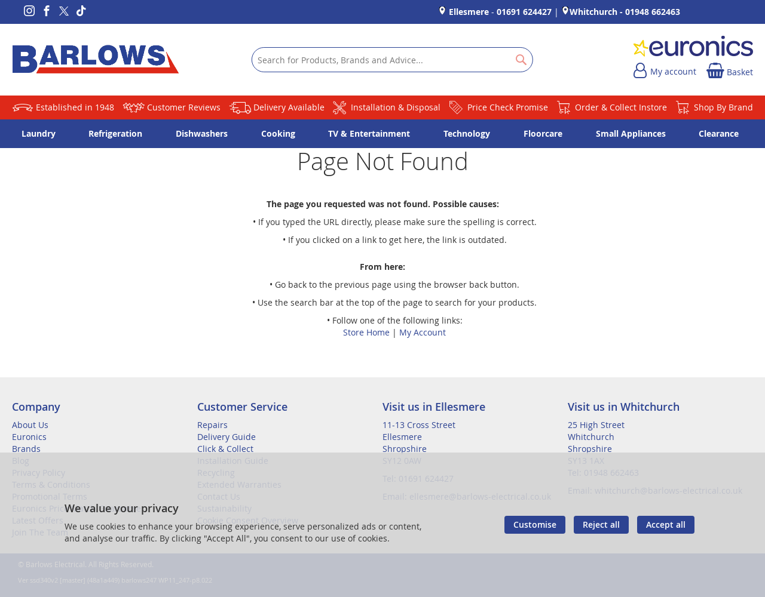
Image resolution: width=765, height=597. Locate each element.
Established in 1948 (75, 107)
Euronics (29, 436)
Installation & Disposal (395, 107)
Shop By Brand (723, 107)
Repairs (212, 424)
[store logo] (95, 60)
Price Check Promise (507, 107)
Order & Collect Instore (621, 107)
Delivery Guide (226, 436)
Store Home (366, 332)
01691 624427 (524, 11)
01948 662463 (652, 11)
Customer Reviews (184, 107)
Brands (26, 448)
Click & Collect (225, 448)
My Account (422, 332)
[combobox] (392, 59)
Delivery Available (289, 107)
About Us (30, 424)
